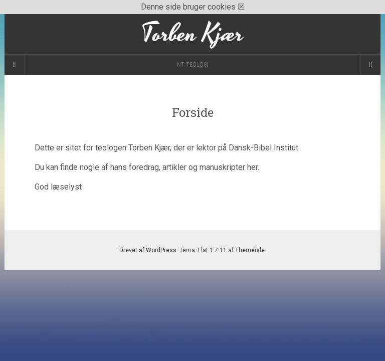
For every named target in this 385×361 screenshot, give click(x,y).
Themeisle (250, 250)
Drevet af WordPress (147, 250)
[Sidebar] (15, 65)
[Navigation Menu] (370, 65)
